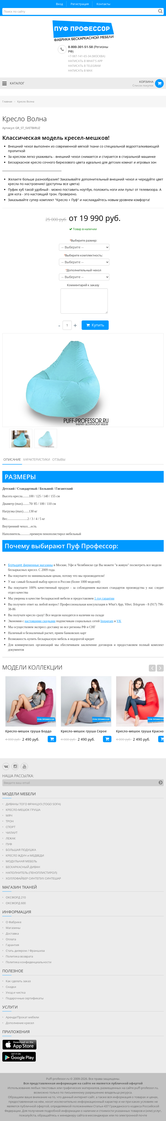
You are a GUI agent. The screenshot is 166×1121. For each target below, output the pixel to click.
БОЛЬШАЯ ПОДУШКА (21, 850)
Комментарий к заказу (83, 285)
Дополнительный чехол (83, 270)
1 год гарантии (104, 598)
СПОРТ (10, 827)
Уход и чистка (15, 992)
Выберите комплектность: (83, 255)
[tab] (12, 460)
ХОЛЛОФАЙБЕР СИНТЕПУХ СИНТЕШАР (33, 878)
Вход (59, 4)
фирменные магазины (38, 565)
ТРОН (10, 821)
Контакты (103, 4)
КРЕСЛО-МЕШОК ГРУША (23, 810)
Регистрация (80, 4)
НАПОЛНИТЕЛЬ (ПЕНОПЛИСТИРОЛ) (31, 873)
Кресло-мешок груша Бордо (68, 731)
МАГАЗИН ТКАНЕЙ (19, 887)
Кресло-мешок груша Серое (124, 731)
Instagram (106, 621)
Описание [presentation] (12, 459)
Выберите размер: (83, 240)
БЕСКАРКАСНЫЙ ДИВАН (23, 867)
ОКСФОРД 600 (16, 903)
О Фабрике (13, 922)
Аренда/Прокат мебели (22, 1017)
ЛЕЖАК (11, 838)
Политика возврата (19, 956)
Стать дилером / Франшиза (25, 951)
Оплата (11, 939)
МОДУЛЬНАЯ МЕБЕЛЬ (21, 861)
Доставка (12, 933)
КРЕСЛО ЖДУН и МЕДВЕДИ (25, 855)
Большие (15, 565)
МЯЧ (9, 815)
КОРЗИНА (146, 82)
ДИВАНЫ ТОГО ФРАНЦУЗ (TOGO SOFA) (33, 804)
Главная (7, 101)
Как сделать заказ (18, 981)
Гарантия (12, 945)
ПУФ (9, 844)
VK (119, 621)
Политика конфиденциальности (28, 962)
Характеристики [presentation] (36, 459)
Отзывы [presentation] (58, 459)
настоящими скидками (40, 621)
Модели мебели (19, 793)
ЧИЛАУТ (11, 833)
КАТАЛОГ (13, 83)
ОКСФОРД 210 (16, 897)
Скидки (11, 987)
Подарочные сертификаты (25, 998)
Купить (95, 325)
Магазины (13, 928)
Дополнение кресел (20, 1023)
